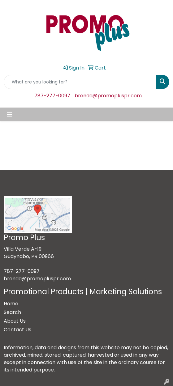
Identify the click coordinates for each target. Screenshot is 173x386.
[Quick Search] (80, 82)
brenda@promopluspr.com (108, 95)
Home (11, 303)
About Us (15, 320)
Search (12, 312)
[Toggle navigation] (9, 114)
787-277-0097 (52, 95)
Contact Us (17, 329)
